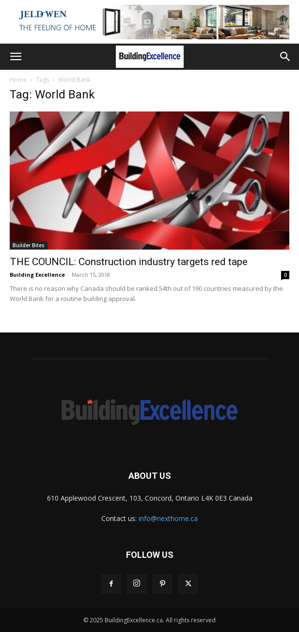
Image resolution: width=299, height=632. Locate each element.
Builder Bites (29, 245)
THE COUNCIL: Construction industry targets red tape (129, 262)
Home (18, 80)
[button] (15, 57)
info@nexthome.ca (168, 518)
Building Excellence (37, 274)
